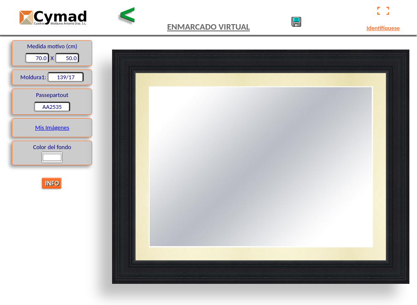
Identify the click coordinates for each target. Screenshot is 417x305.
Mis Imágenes (52, 127)
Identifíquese (383, 28)
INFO (52, 183)
